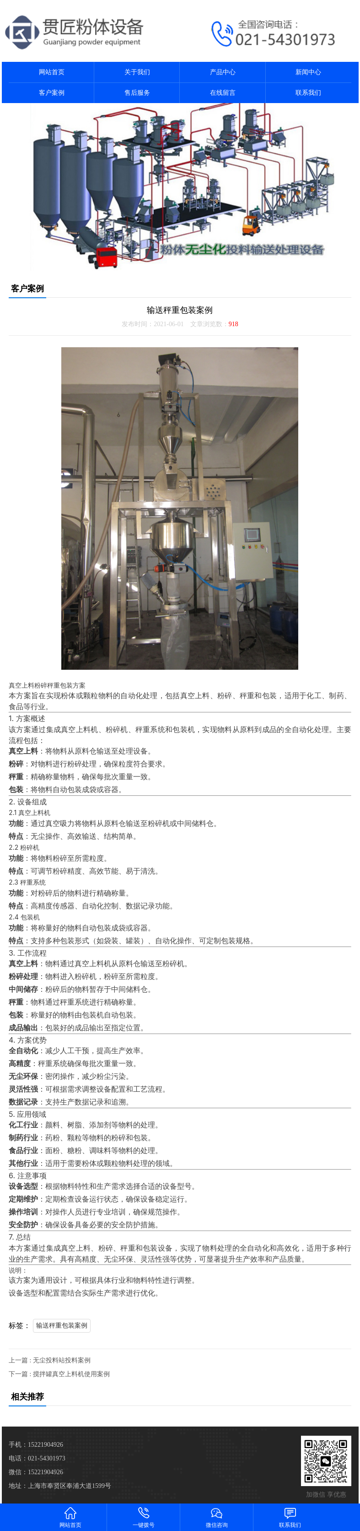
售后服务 (137, 92)
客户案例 (51, 92)
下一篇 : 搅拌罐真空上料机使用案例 (59, 1374)
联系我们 (308, 92)
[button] (176, 262)
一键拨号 (143, 1517)
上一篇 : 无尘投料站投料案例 (50, 1360)
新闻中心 (308, 72)
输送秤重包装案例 (61, 1325)
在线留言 (223, 92)
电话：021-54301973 (37, 1458)
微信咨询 (216, 1517)
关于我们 (137, 72)
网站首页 (51, 72)
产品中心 (223, 72)
